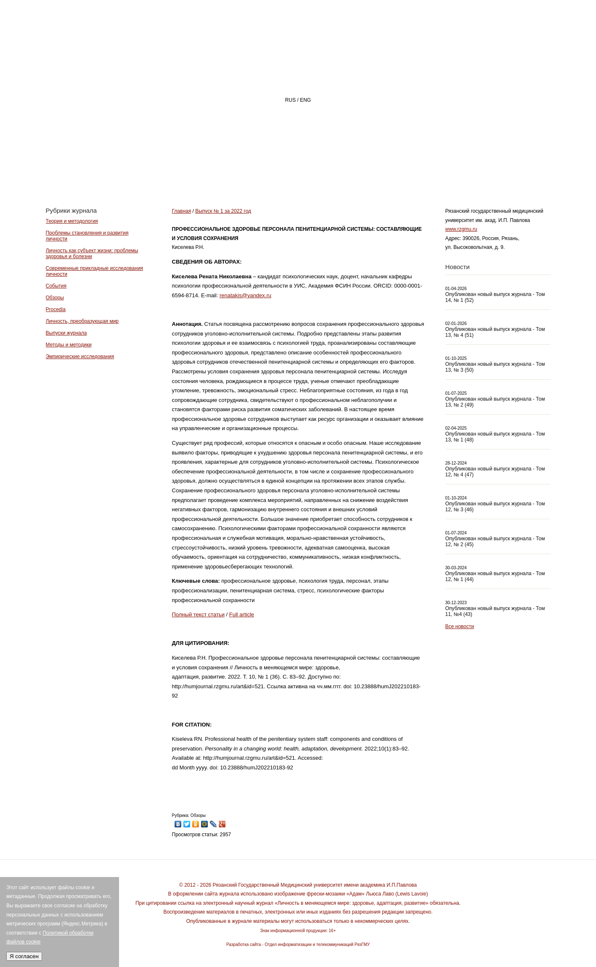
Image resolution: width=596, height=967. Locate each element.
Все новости (459, 626)
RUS (290, 100)
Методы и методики (69, 345)
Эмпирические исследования (80, 356)
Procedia (56, 309)
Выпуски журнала (66, 333)
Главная (242, 175)
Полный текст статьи (198, 614)
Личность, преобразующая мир (82, 321)
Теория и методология (72, 221)
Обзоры (55, 298)
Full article (241, 614)
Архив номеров (502, 175)
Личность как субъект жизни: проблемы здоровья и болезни (92, 253)
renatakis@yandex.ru (245, 295)
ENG (305, 100)
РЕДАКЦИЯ (369, 175)
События (56, 286)
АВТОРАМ (430, 175)
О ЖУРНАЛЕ (304, 175)
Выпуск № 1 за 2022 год (223, 211)
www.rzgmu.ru (461, 229)
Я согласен (24, 956)
